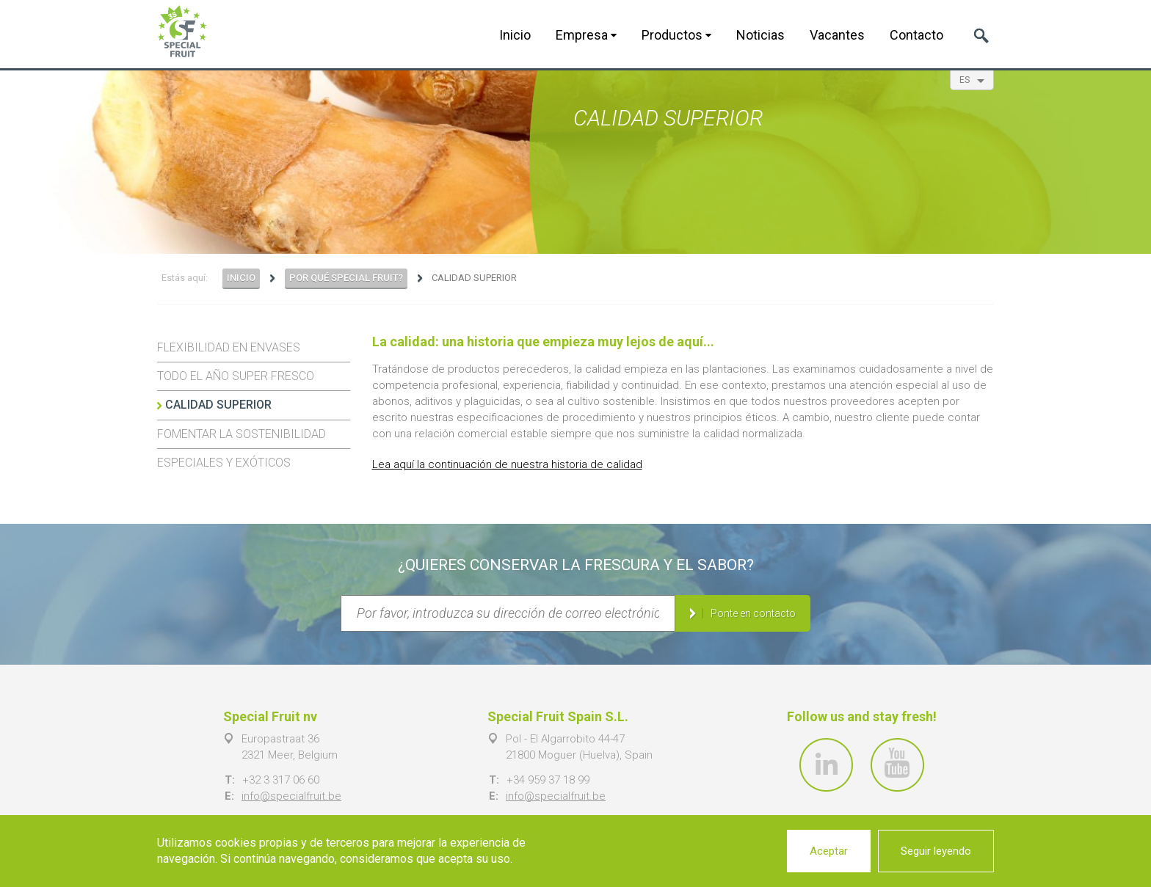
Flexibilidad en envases (228, 347)
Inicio (515, 35)
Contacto (916, 35)
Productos (676, 35)
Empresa (586, 35)
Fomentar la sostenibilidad (241, 434)
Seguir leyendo (936, 851)
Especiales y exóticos (224, 463)
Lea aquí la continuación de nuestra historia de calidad (507, 464)
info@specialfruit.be (291, 796)
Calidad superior (218, 405)
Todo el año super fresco (235, 376)
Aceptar (829, 851)
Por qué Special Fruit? (346, 277)
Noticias (760, 35)
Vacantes (837, 35)
